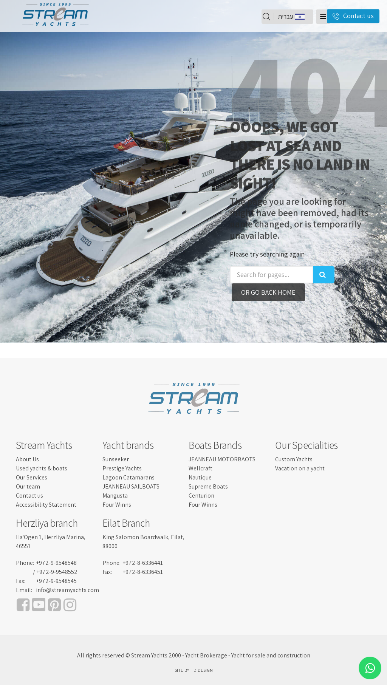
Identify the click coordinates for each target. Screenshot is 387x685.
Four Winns (116, 505)
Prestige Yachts (122, 468)
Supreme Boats (208, 486)
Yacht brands (128, 445)
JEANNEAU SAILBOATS (130, 486)
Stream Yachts (44, 445)
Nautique (200, 477)
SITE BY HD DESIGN (194, 670)
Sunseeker (115, 459)
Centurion (201, 495)
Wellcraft (200, 468)
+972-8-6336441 (142, 563)
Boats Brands (215, 445)
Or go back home (268, 292)
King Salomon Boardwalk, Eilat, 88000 (143, 541)
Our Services (31, 477)
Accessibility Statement (46, 505)
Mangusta (115, 495)
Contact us (29, 495)
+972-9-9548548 (56, 563)
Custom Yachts (294, 459)
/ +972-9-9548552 (55, 572)
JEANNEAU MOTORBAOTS (222, 459)
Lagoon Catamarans (128, 477)
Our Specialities (306, 445)
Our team (28, 486)
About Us (27, 459)
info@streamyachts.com (67, 590)
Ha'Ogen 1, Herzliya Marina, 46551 (50, 541)
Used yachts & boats (41, 468)
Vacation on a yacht (300, 468)
